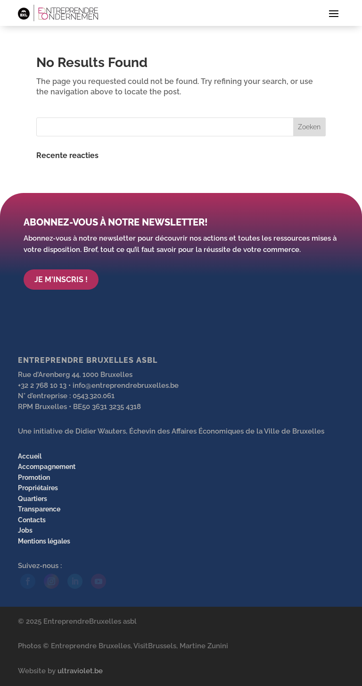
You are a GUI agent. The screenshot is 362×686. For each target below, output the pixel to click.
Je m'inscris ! (61, 279)
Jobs (25, 530)
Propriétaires (38, 488)
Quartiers (32, 498)
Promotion (34, 477)
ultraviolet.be (80, 671)
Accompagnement (46, 466)
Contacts (32, 520)
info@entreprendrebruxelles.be (126, 385)
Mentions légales (44, 541)
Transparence (39, 509)
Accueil (29, 456)
